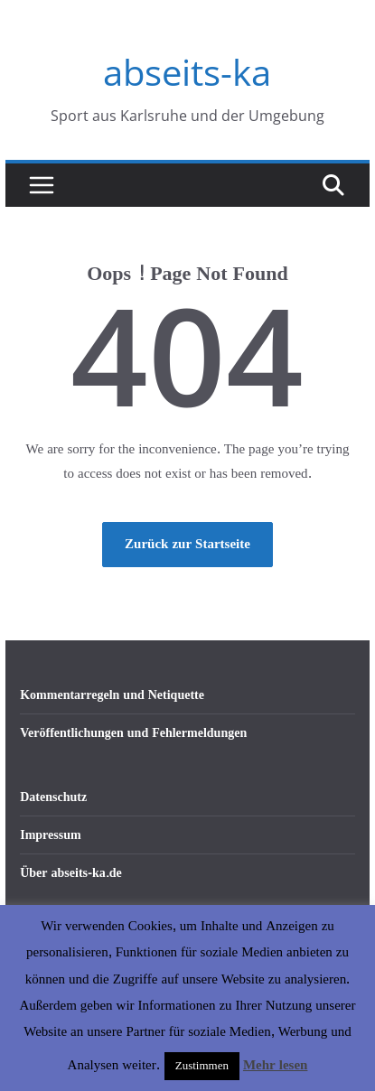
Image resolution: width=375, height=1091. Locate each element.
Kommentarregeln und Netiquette (112, 695)
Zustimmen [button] (202, 1066)
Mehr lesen (275, 1065)
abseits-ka (187, 72)
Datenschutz (53, 797)
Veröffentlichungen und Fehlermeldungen (133, 733)
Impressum (50, 835)
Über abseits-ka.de (71, 873)
